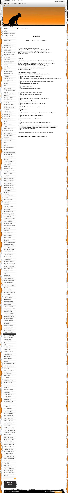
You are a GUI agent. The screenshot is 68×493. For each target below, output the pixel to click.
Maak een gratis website (49, 491)
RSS (18, 0)
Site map (13, 0)
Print (21, 0)
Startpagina (21, 28)
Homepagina (7, 0)
